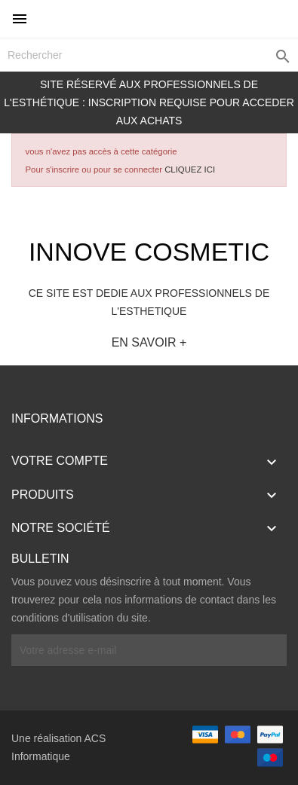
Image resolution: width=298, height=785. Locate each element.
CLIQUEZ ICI (189, 169)
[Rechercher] (149, 55)
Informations (57, 418)
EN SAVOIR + (149, 342)
